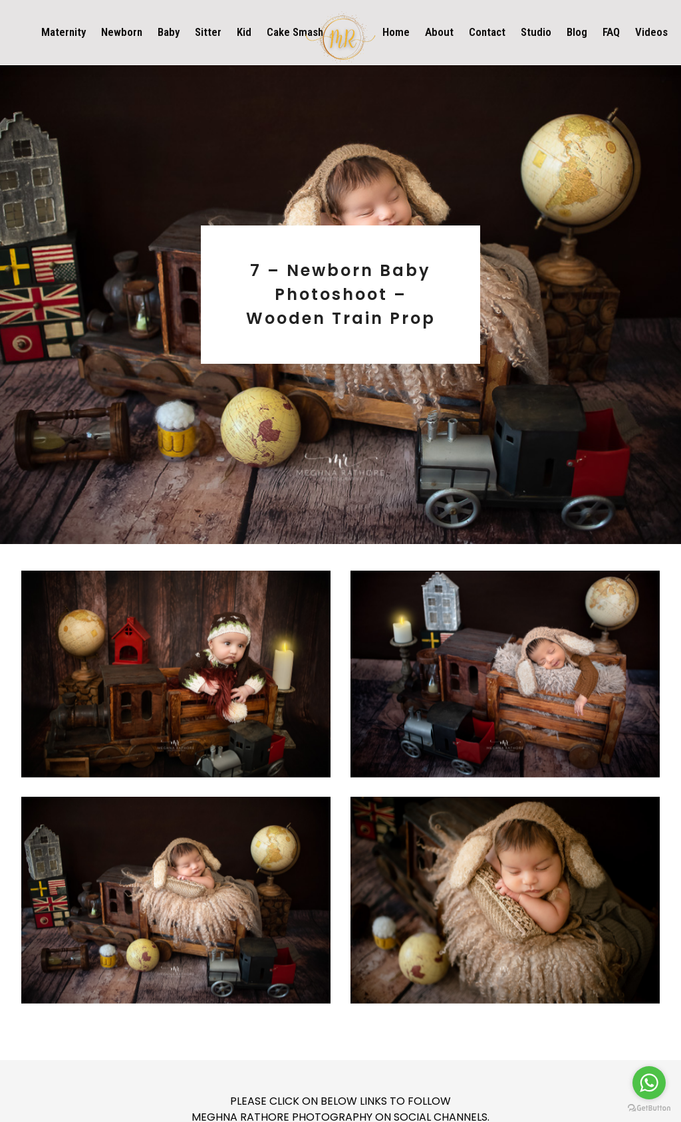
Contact (487, 32)
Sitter (208, 32)
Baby (169, 32)
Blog (577, 32)
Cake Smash (295, 32)
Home (396, 32)
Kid (244, 32)
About (439, 32)
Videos (651, 32)
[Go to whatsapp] (649, 1082)
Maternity (63, 32)
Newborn (121, 32)
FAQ (611, 32)
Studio (536, 32)
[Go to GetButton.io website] (649, 1108)
